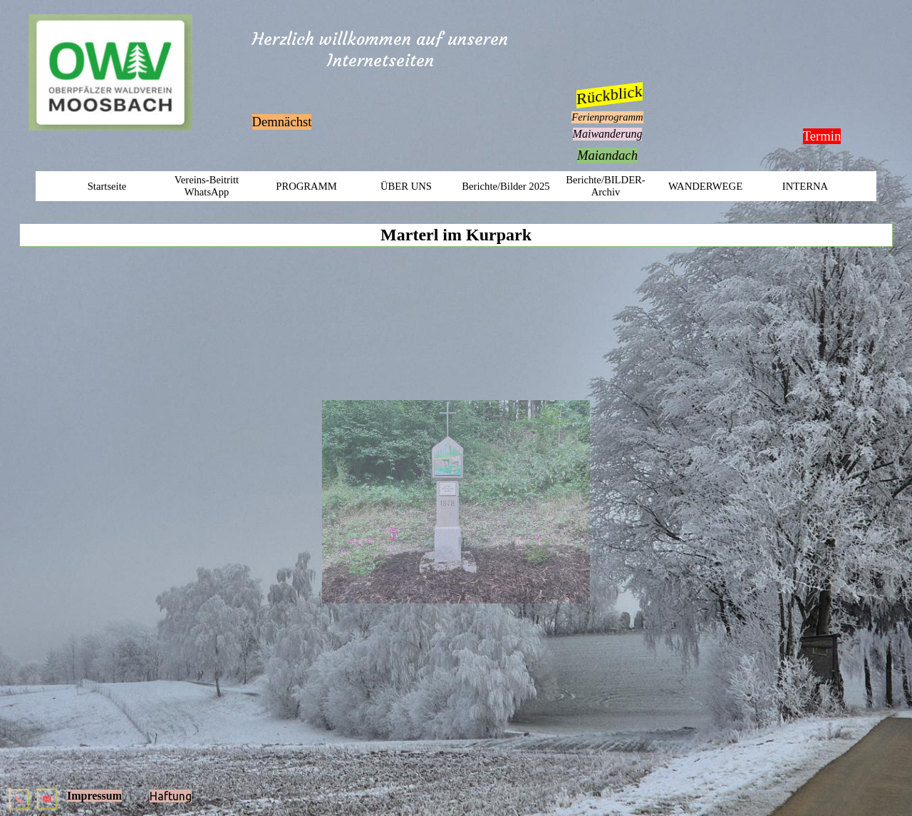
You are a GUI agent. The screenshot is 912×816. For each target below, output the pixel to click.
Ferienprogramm (607, 117)
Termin (822, 135)
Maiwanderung (608, 134)
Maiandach (607, 155)
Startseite (107, 186)
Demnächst (282, 121)
